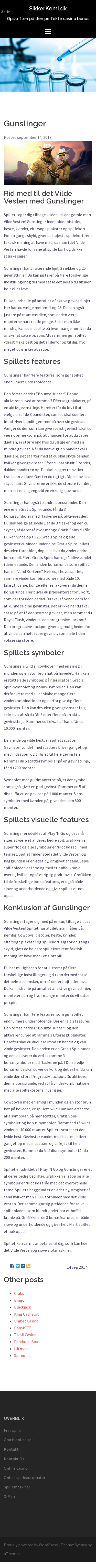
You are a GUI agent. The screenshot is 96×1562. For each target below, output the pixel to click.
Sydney (81, 1544)
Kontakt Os (14, 1458)
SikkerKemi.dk (48, 8)
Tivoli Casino (25, 1334)
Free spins (13, 1430)
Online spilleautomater (24, 1477)
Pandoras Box (26, 1341)
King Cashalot (26, 1314)
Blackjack (22, 1307)
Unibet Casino (26, 1320)
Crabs (19, 1293)
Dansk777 (22, 1327)
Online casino (16, 1468)
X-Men (9, 1496)
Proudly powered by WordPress (31, 1544)
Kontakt (11, 1449)
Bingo (19, 1300)
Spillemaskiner (17, 1486)
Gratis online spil (19, 1439)
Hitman (21, 1348)
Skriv (5, 11)
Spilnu (19, 1355)
